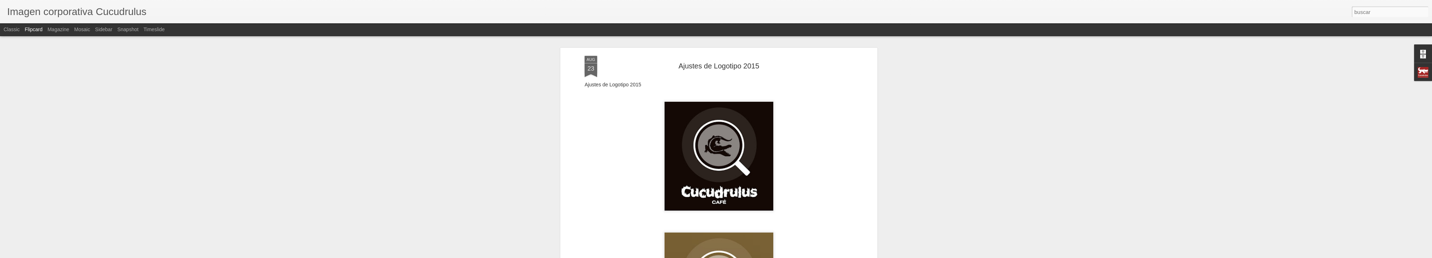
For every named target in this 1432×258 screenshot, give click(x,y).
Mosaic (82, 29)
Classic (12, 29)
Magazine (58, 29)
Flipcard (34, 29)
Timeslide (154, 29)
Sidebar (103, 29)
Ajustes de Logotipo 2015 (718, 53)
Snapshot (128, 29)
